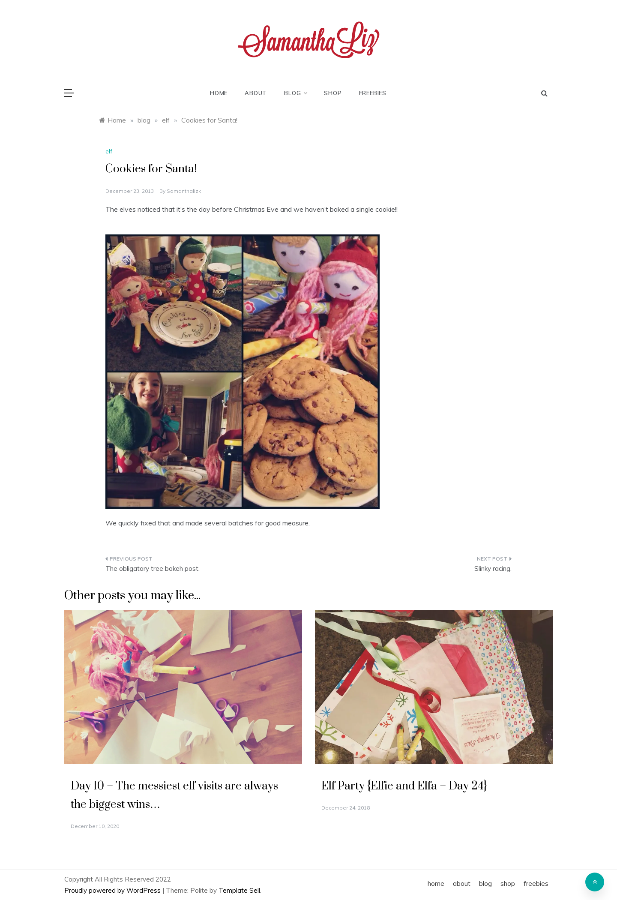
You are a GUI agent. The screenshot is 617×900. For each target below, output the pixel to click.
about (256, 93)
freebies (372, 93)
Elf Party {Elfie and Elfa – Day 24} (404, 786)
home (219, 93)
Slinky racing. (493, 568)
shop (332, 93)
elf (108, 151)
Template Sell (239, 890)
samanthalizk (184, 191)
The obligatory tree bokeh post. (152, 568)
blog (295, 93)
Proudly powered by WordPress (113, 890)
